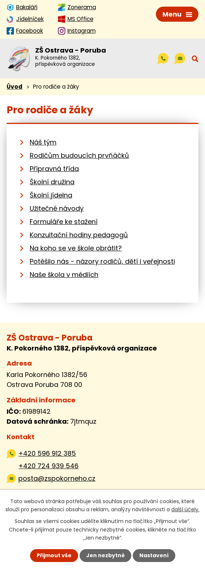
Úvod (14, 86)
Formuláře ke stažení (64, 221)
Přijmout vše (54, 555)
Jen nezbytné (105, 555)
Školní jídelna (51, 195)
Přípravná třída (54, 168)
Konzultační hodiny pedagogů (79, 234)
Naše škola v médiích (64, 274)
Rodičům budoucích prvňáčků (79, 155)
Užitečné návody (57, 208)
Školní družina (52, 181)
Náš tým (43, 142)
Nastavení (154, 555)
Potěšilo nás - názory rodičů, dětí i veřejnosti (102, 261)
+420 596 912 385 (47, 453)
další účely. (185, 509)
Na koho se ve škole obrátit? (76, 248)
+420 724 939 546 (48, 465)
